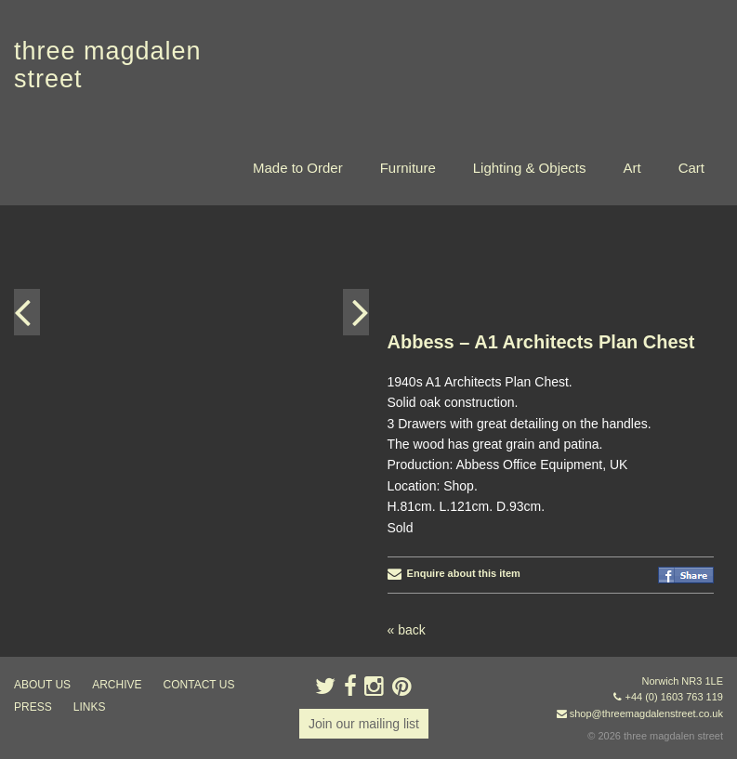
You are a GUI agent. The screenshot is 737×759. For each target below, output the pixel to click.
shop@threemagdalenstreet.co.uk (646, 713)
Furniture (408, 168)
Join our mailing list (364, 723)
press (33, 706)
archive (116, 684)
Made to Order (298, 168)
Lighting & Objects (529, 168)
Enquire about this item (454, 573)
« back (407, 629)
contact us (199, 684)
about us (42, 684)
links (89, 706)
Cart (691, 168)
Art (631, 168)
